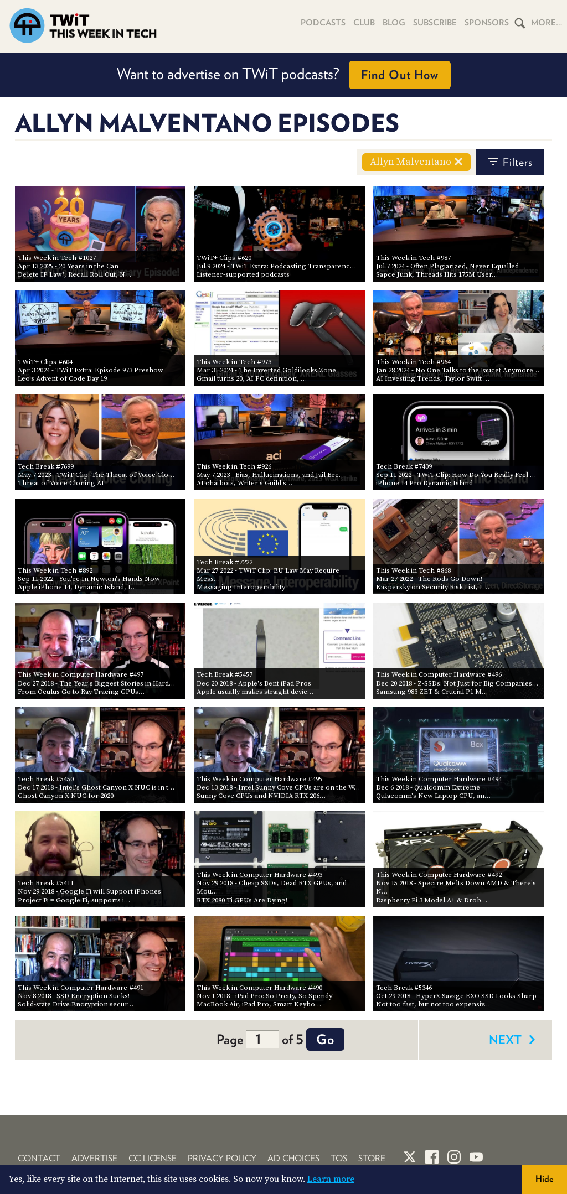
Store (371, 1158)
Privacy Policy (222, 1158)
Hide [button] (544, 1179)
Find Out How (400, 75)
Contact (39, 1158)
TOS (339, 1158)
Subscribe (435, 23)
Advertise (94, 1158)
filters (510, 162)
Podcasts (323, 23)
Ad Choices (293, 1158)
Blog (394, 23)
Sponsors (487, 23)
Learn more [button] (330, 1179)
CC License (152, 1158)
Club (364, 23)
